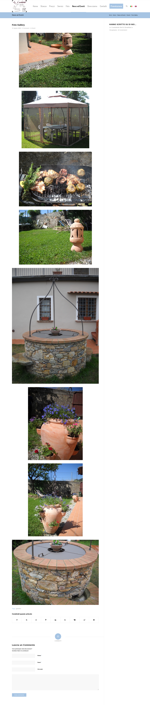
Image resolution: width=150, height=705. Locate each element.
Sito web (40, 669)
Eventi (33, 28)
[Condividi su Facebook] (17, 620)
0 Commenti (25, 28)
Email (40, 662)
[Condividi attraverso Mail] (94, 620)
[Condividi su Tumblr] (65, 620)
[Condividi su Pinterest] (46, 620)
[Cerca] (126, 6)
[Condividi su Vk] (74, 620)
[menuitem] (35, 6)
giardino (18, 608)
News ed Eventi (18, 15)
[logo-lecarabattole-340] (19, 6)
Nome (40, 655)
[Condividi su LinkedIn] (55, 620)
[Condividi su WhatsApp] (36, 620)
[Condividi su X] (26, 620)
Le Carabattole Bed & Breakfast (120, 27)
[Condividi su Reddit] (84, 620)
